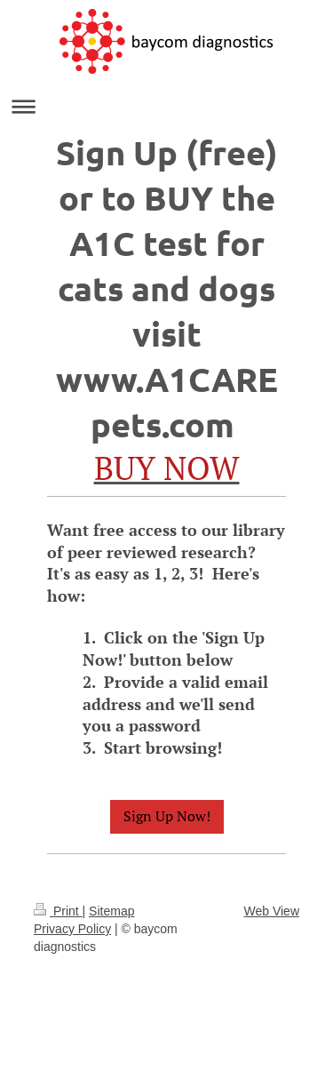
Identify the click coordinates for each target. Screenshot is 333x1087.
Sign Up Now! (166, 816)
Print (58, 911)
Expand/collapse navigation (166, 106)
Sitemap (111, 911)
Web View (271, 911)
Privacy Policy (72, 929)
